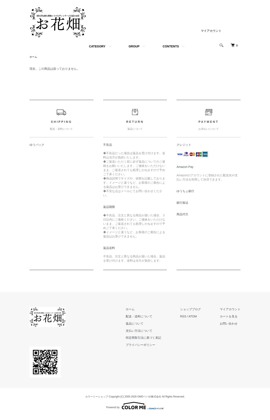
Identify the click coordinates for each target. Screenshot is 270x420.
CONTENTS (171, 46)
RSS (183, 316)
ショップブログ (190, 309)
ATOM (193, 316)
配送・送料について (139, 316)
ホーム (33, 56)
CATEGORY (97, 46)
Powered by (135, 405)
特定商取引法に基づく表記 (143, 337)
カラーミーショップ (96, 396)
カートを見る (229, 316)
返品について (134, 323)
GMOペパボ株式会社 (149, 396)
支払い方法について (139, 330)
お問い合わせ (229, 323)
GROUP (134, 46)
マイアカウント (211, 30)
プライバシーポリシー (140, 344)
